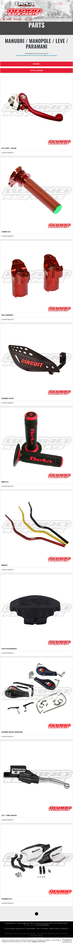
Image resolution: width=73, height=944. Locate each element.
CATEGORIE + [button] (36, 64)
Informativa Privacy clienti (13, 933)
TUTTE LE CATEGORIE (36, 70)
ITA (25, 19)
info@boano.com (29, 925)
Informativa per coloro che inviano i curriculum (52, 933)
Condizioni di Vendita (36, 937)
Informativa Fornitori (29, 933)
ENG (30, 19)
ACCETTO (67, 941)
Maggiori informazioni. (39, 942)
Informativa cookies (36, 935)
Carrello (7, 19)
